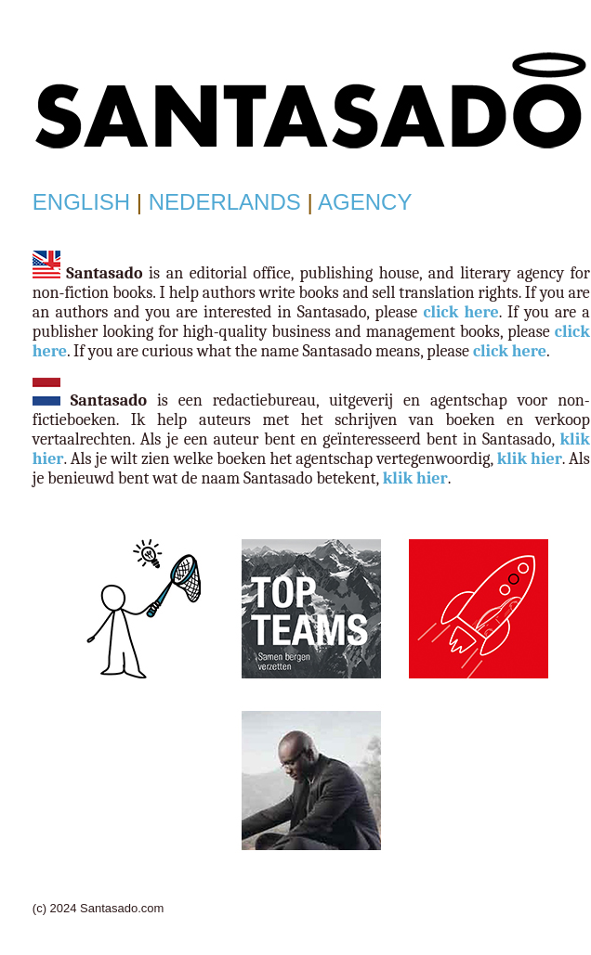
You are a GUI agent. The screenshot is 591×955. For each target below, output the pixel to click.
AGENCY (365, 201)
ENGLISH (81, 201)
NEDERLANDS (225, 201)
